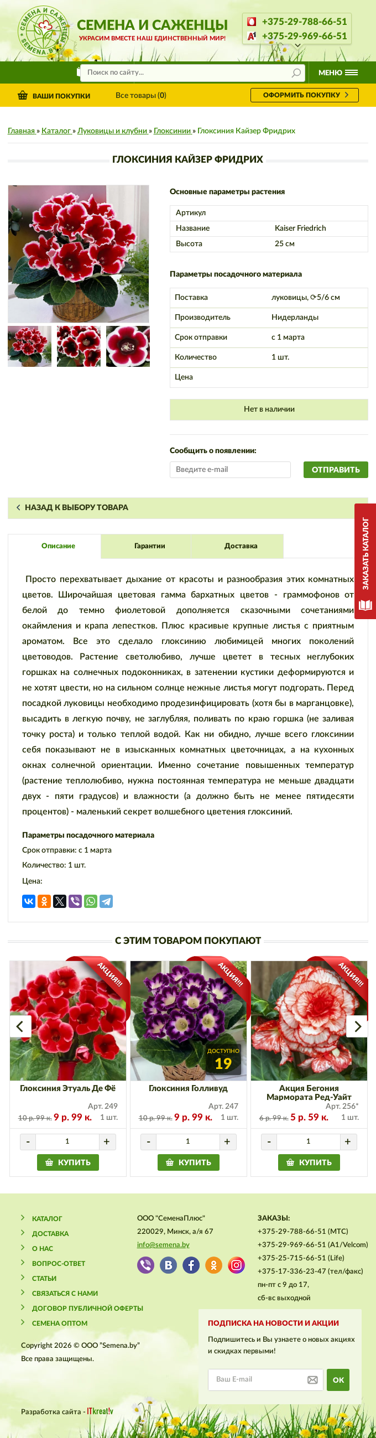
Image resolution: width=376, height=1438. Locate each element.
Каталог (47, 1219)
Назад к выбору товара (76, 508)
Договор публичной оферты (87, 1308)
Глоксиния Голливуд (188, 1088)
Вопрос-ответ (58, 1263)
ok (338, 1380)
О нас (42, 1248)
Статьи (44, 1278)
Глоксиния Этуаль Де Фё (68, 1088)
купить (74, 1163)
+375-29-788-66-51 (304, 22)
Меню (330, 73)
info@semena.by (163, 1245)
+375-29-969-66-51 (304, 36)
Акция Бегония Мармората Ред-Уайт (309, 1093)
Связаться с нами (65, 1293)
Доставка (50, 1234)
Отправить (336, 470)
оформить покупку (301, 95)
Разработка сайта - (67, 1412)
